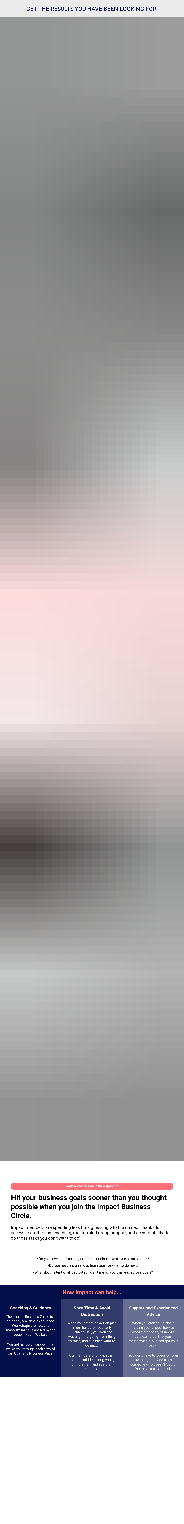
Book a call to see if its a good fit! (92, 1186)
